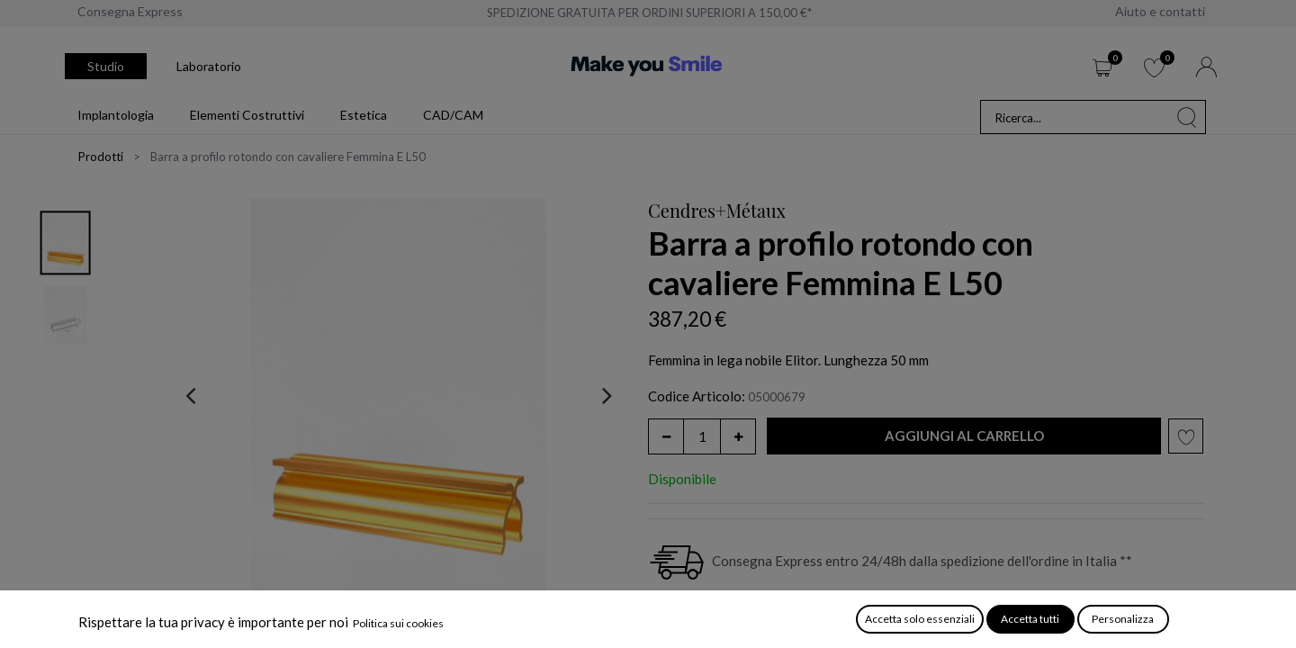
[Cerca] (1187, 117)
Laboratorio (208, 66)
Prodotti (100, 156)
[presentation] (190, 395)
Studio (105, 66)
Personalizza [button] (1123, 619)
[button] (964, 436)
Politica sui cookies (398, 623)
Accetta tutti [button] (1030, 619)
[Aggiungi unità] (738, 436)
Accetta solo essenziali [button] (920, 619)
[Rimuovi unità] (666, 436)
